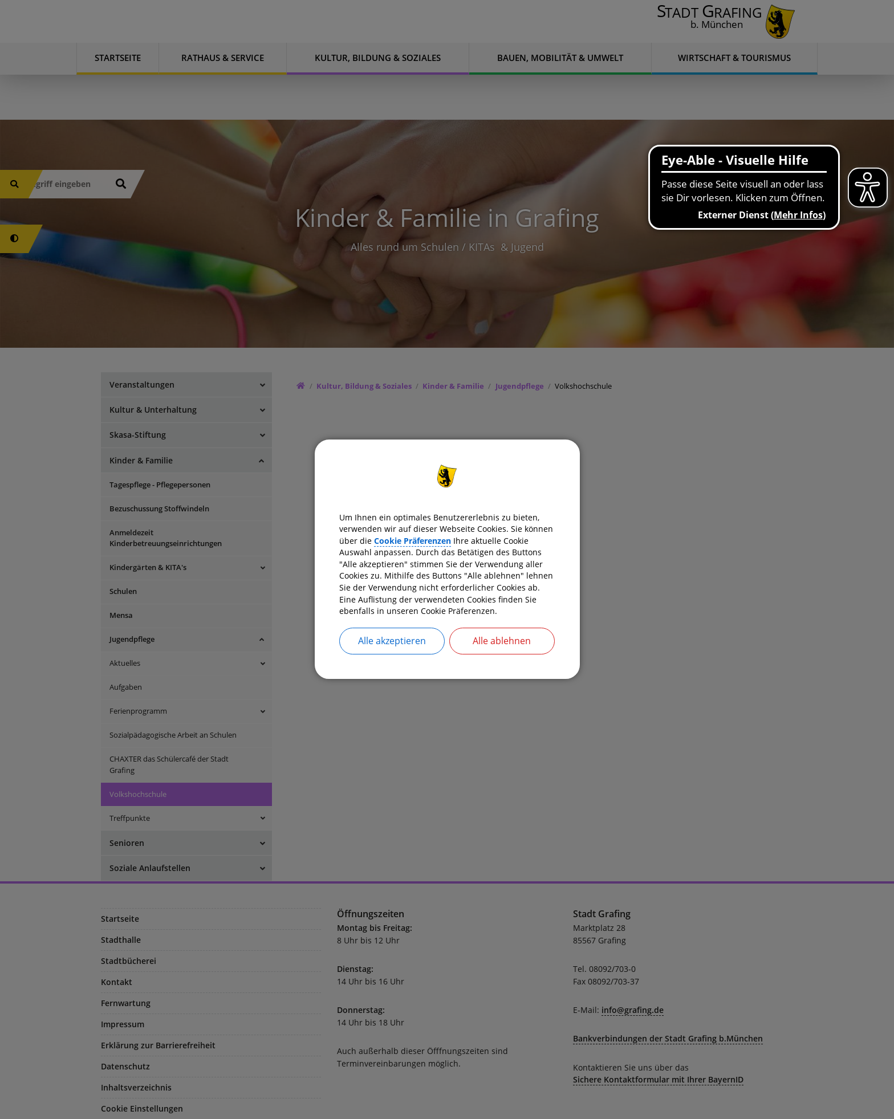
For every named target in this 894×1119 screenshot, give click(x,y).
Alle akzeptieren (392, 656)
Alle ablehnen (502, 656)
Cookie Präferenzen (509, 530)
